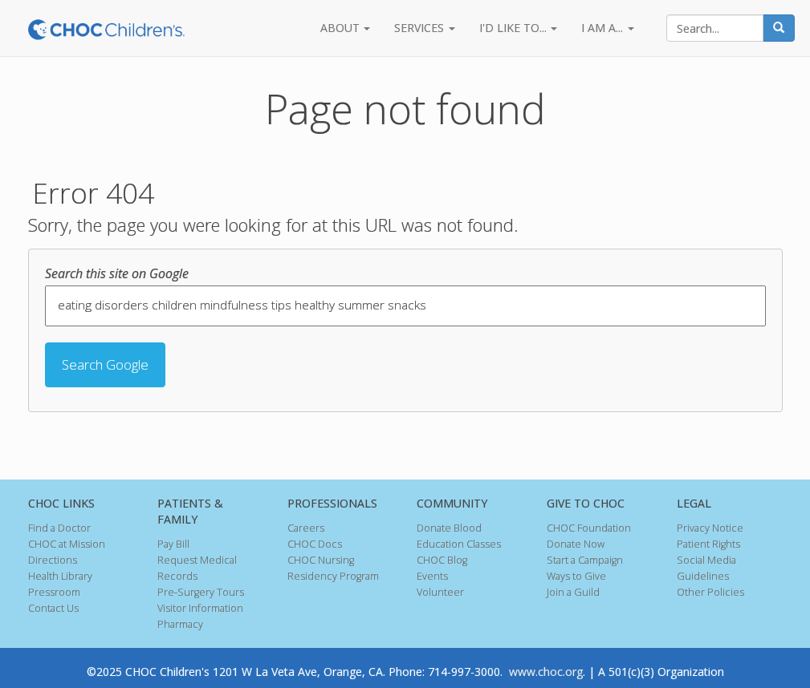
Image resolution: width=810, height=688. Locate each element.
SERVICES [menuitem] (419, 27)
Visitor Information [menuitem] (200, 608)
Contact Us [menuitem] (53, 608)
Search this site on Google (117, 273)
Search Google (105, 364)
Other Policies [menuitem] (710, 592)
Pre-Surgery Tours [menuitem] (200, 592)
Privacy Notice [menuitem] (710, 528)
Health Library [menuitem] (60, 576)
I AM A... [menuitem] (602, 27)
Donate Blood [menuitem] (449, 528)
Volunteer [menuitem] (440, 592)
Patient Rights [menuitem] (708, 544)
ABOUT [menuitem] (340, 27)
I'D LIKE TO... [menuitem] (513, 27)
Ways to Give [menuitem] (576, 576)
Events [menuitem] (432, 576)
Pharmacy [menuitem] (180, 624)
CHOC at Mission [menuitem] (66, 544)
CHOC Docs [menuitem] (314, 544)
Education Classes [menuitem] (459, 544)
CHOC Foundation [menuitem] (589, 528)
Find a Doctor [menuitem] (59, 528)
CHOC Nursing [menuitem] (320, 560)
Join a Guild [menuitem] (573, 592)
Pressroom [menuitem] (54, 592)
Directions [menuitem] (52, 560)
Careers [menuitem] (305, 528)
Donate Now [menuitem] (575, 544)
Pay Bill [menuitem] (173, 544)
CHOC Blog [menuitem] (442, 560)
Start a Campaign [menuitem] (585, 560)
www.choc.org (546, 671)
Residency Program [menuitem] (333, 576)
